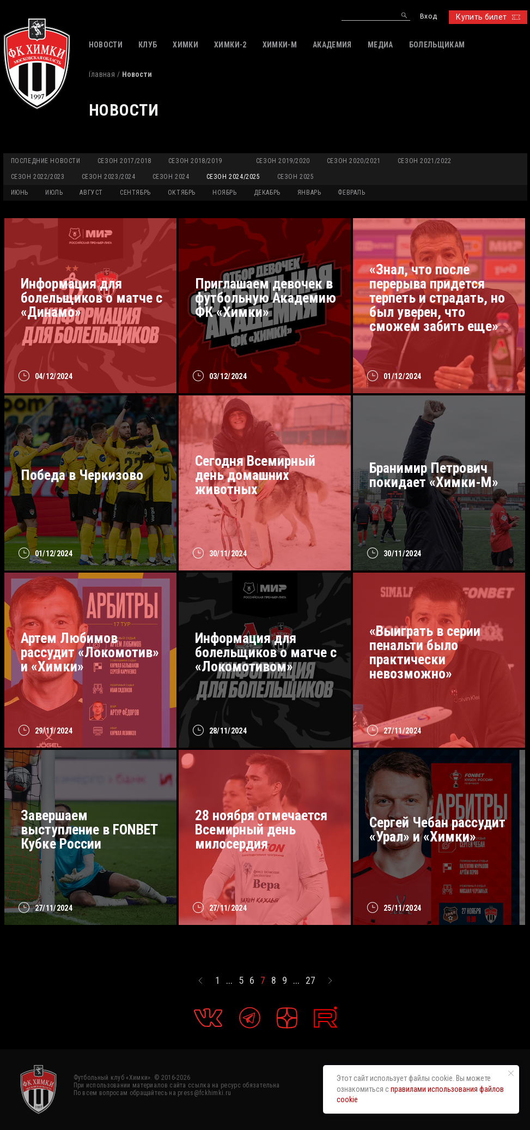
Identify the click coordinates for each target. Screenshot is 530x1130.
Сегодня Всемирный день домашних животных (255, 475)
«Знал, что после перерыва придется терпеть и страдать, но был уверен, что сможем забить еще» (437, 297)
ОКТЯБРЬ (182, 192)
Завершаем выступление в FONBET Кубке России (89, 829)
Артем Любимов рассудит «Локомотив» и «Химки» (90, 652)
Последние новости (46, 161)
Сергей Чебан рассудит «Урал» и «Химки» (437, 829)
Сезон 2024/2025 (233, 177)
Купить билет (488, 17)
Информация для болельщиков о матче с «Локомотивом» (266, 652)
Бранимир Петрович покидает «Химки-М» (433, 475)
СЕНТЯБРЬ (135, 192)
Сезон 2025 (295, 177)
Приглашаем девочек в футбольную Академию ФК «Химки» (265, 297)
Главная (102, 74)
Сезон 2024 (171, 177)
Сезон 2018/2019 (195, 161)
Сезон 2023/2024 (109, 177)
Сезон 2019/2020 (283, 161)
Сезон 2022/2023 (38, 177)
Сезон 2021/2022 (425, 161)
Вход (428, 16)
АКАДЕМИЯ (332, 44)
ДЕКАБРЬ (267, 192)
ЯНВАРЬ (309, 192)
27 (310, 980)
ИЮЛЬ (54, 192)
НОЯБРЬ (224, 192)
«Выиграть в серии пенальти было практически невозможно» (424, 652)
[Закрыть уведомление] (510, 1073)
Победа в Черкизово (82, 475)
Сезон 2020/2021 (354, 161)
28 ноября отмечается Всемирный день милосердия (261, 829)
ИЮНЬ (19, 192)
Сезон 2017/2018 (124, 161)
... (229, 980)
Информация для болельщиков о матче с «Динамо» (91, 297)
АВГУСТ (91, 192)
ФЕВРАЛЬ (351, 192)
